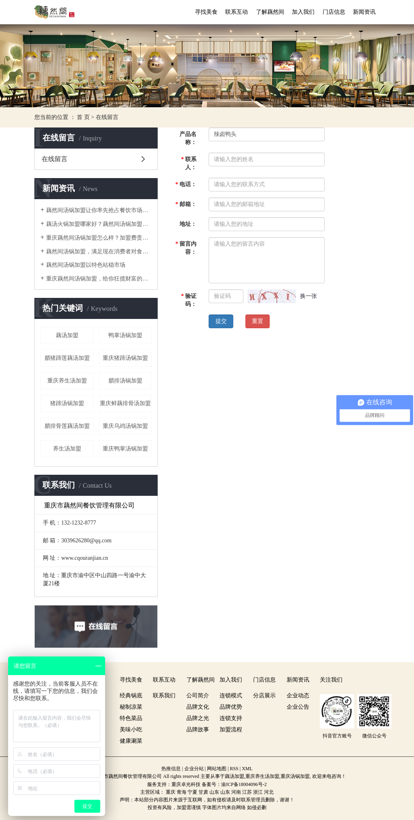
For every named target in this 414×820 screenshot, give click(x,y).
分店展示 (264, 696)
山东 (214, 792)
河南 (236, 792)
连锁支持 (231, 718)
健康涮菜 (131, 741)
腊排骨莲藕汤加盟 (67, 426)
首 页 (83, 117)
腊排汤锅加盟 (125, 381)
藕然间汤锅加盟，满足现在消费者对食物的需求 (99, 252)
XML (247, 768)
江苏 (247, 792)
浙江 (258, 792)
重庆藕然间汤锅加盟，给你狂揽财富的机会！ (99, 279)
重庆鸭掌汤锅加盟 (125, 449)
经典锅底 (131, 696)
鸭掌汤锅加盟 (125, 335)
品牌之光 (197, 718)
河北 (269, 792)
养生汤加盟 (67, 449)
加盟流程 (231, 730)
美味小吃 (131, 730)
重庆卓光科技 (186, 784)
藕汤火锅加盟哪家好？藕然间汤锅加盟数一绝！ (99, 224)
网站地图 (216, 768)
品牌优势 (231, 707)
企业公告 (298, 707)
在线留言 (55, 158)
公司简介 (197, 696)
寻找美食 (206, 12)
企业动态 (298, 696)
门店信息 (334, 12)
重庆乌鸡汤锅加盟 (125, 426)
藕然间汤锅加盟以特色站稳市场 (85, 265)
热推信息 (171, 768)
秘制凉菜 (131, 707)
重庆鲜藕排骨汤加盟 (125, 403)
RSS (234, 768)
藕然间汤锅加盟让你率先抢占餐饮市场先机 (99, 210)
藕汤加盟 (67, 335)
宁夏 (192, 792)
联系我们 (164, 696)
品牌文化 (197, 707)
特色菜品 (131, 718)
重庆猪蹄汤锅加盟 (125, 358)
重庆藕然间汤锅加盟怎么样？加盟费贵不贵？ (99, 238)
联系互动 (236, 12)
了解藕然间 (270, 12)
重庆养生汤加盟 (67, 381)
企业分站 (194, 768)
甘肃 (203, 792)
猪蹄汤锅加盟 (67, 403)
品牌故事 (197, 730)
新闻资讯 (364, 12)
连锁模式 (231, 696)
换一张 (308, 296)
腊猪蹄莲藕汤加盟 (67, 358)
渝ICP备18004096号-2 (244, 784)
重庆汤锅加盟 (295, 776)
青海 (181, 792)
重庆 (170, 792)
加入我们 (303, 12)
